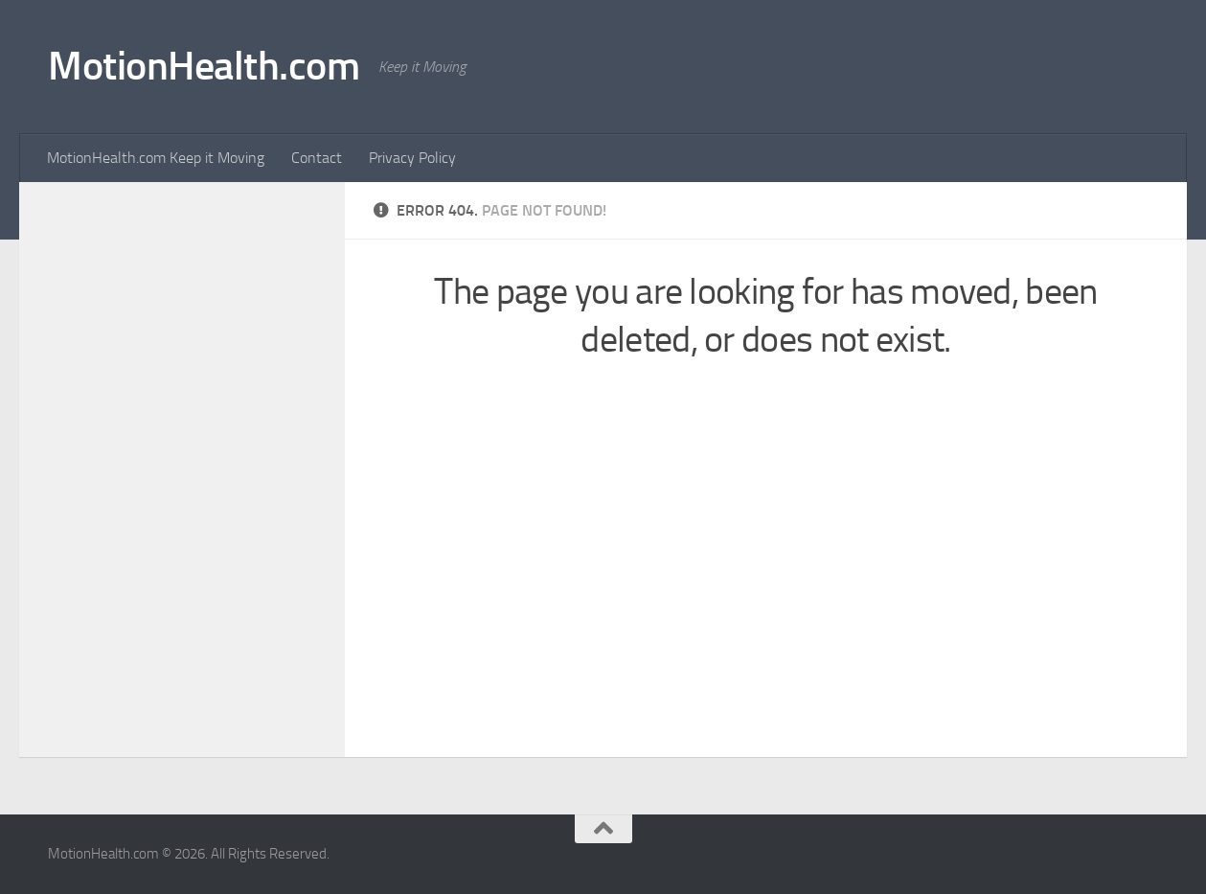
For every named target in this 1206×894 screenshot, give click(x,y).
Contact (316, 158)
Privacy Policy (412, 158)
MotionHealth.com (203, 66)
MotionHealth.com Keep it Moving (155, 158)
